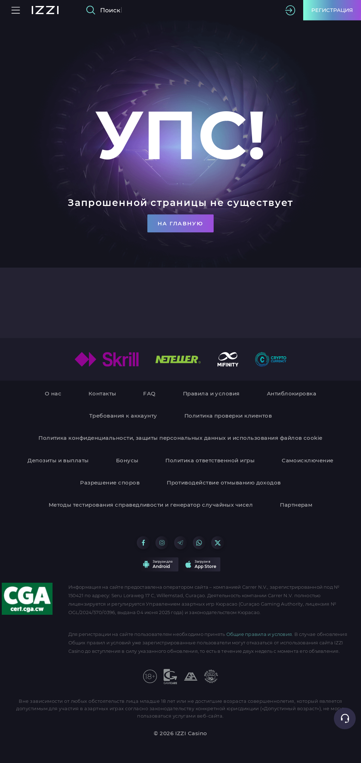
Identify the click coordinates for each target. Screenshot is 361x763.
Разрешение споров (110, 482)
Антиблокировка (292, 393)
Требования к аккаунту (123, 415)
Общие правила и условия (259, 634)
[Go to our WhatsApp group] (199, 542)
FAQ (149, 393)
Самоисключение (308, 460)
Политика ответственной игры (210, 460)
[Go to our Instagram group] (161, 542)
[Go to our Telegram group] (180, 542)
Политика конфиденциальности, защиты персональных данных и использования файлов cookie (180, 437)
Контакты (102, 393)
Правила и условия (211, 393)
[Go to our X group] (217, 542)
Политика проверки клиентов (228, 415)
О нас (53, 393)
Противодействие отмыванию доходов (224, 482)
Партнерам (296, 504)
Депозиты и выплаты (58, 460)
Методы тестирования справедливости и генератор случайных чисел (151, 504)
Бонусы (127, 460)
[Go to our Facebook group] (143, 542)
